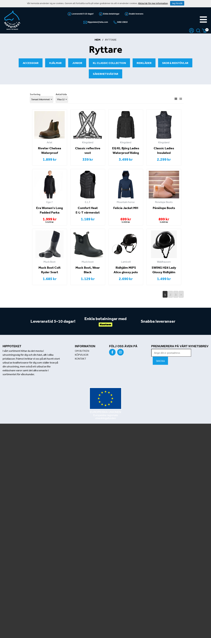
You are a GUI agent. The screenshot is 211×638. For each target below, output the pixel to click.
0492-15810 (122, 22)
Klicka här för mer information (153, 3)
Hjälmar (55, 63)
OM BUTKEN (82, 350)
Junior (77, 63)
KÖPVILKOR (81, 354)
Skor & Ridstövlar (175, 63)
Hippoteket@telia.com (97, 22)
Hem (97, 39)
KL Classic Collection (109, 63)
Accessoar (30, 63)
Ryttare (111, 39)
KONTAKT (80, 358)
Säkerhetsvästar (105, 73)
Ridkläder (144, 63)
